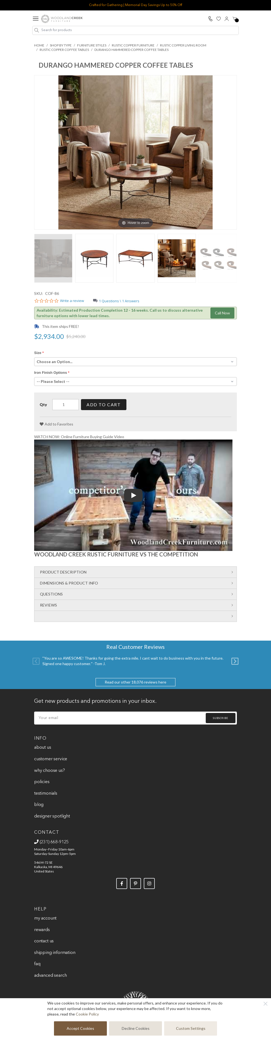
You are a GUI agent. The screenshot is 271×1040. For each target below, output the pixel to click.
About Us (42, 747)
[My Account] (226, 19)
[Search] (36, 30)
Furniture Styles (91, 45)
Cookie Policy (87, 1014)
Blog (39, 805)
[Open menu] (35, 19)
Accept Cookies (80, 1028)
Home (39, 45)
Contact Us (44, 941)
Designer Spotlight (52, 816)
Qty (43, 404)
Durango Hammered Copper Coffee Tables (131, 50)
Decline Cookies (136, 1028)
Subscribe (220, 718)
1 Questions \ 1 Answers (119, 300)
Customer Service (50, 759)
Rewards (42, 930)
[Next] (235, 661)
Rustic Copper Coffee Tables (64, 50)
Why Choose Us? (49, 771)
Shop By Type (61, 45)
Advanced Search (50, 975)
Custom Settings (190, 1028)
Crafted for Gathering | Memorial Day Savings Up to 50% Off (135, 5)
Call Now (222, 313)
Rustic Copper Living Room (183, 45)
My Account (45, 918)
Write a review (72, 301)
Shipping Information (54, 953)
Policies (42, 782)
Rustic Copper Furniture (133, 45)
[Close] (265, 1003)
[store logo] (62, 19)
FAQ (37, 964)
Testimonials (45, 793)
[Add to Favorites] (56, 424)
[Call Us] (210, 18)
